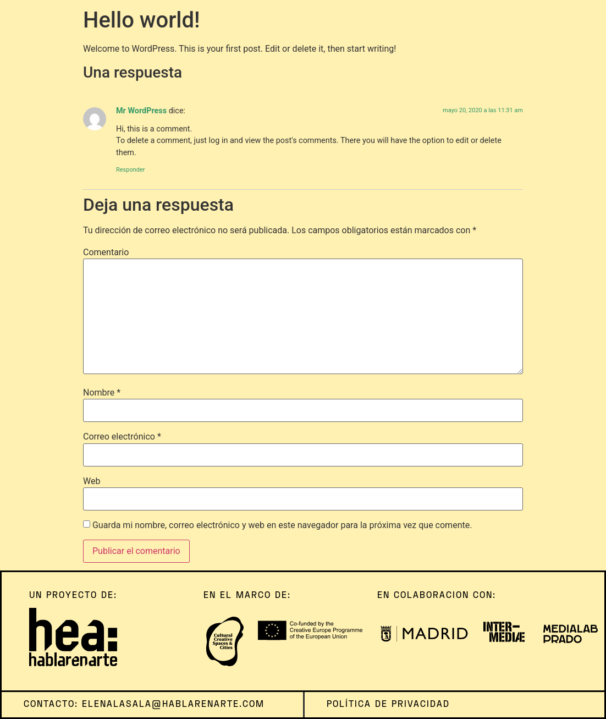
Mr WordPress (141, 111)
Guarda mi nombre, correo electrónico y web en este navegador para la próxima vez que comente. (282, 525)
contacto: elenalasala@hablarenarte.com (144, 705)
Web (91, 481)
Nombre (101, 392)
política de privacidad (388, 705)
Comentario (106, 252)
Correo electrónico (122, 436)
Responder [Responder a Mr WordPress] (130, 169)
